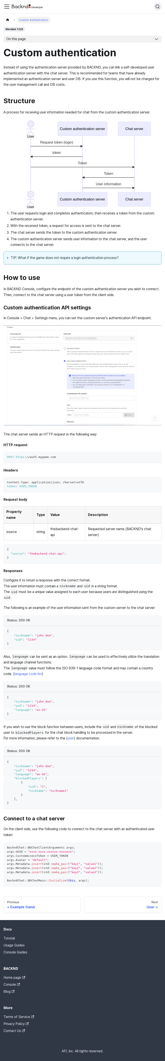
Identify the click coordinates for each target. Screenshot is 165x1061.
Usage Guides (14, 945)
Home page (14, 977)
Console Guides (15, 952)
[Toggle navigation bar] (6, 6)
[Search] (158, 6)
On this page (16, 39)
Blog (8, 991)
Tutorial (9, 938)
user (70, 738)
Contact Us (14, 1031)
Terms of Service (18, 1017)
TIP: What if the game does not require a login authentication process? (65, 258)
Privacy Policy (16, 1024)
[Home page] (7, 20)
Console (11, 984)
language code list (28, 674)
